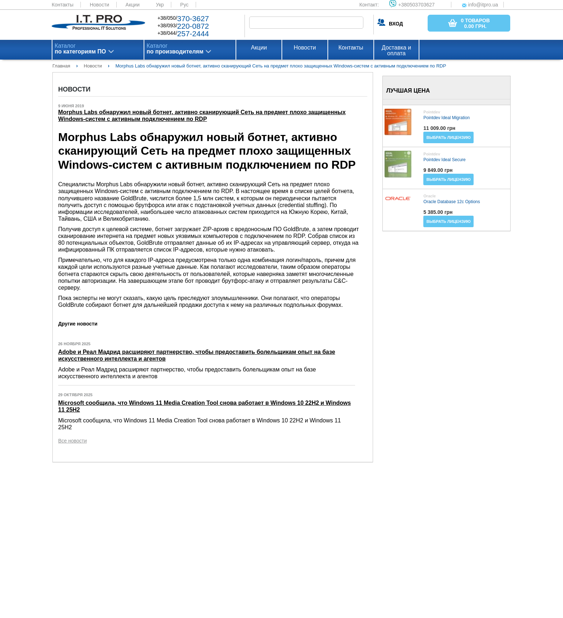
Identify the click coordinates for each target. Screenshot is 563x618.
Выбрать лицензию (449, 137)
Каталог (80, 49)
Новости (99, 5)
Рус (184, 5)
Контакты (62, 5)
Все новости (72, 441)
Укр (160, 5)
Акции (133, 5)
